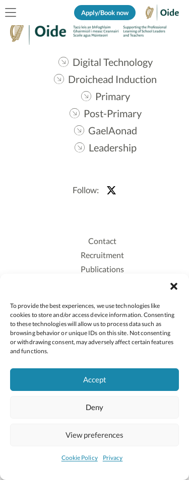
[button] (174, 286)
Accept (94, 379)
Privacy (113, 457)
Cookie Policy (79, 457)
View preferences (94, 434)
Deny (94, 407)
